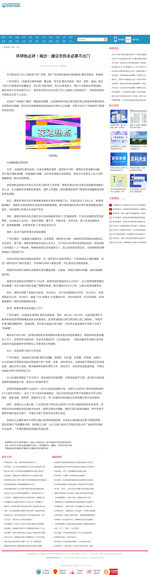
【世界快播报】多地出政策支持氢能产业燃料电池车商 (74, 524)
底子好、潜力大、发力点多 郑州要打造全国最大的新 (74, 489)
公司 (44, 37)
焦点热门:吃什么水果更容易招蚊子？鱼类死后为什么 (24, 493)
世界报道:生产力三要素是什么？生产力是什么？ (128, 67)
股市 (24, 37)
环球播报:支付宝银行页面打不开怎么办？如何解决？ (24, 502)
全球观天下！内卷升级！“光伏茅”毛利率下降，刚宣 (73, 546)
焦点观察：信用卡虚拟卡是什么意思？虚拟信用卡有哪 (24, 533)
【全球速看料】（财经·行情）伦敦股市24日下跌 (72, 498)
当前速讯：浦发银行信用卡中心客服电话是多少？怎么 (24, 528)
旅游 (71, 37)
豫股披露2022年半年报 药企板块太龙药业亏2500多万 (74, 467)
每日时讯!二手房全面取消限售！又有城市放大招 (72, 541)
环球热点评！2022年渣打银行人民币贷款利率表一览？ (24, 515)
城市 (44, 41)
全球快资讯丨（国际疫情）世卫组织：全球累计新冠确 (74, 511)
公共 (64, 37)
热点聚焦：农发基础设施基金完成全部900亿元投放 (73, 480)
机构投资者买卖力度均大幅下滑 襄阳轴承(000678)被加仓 (25, 480)
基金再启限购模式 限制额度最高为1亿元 (19, 484)
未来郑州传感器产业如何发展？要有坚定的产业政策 (74, 484)
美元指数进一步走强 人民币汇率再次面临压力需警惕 (24, 524)
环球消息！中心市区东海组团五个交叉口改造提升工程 (24, 467)
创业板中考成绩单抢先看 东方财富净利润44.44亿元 (73, 462)
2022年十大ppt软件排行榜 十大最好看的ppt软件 (128, 59)
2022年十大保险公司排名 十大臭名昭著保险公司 (129, 230)
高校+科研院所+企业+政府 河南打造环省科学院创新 (74, 493)
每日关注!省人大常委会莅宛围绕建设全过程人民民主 (24, 471)
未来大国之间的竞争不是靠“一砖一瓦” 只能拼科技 (22, 541)
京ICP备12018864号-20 (53, 558)
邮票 (64, 41)
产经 (10, 37)
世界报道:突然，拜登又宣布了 (65, 537)
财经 (3, 37)
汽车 (30, 41)
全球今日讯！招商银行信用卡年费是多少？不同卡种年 (24, 537)
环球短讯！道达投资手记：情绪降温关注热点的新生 (74, 520)
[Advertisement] (84, 17)
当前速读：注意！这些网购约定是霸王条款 (70, 471)
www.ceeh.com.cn (32, 554)
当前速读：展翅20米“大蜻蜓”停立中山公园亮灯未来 (23, 476)
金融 (17, 37)
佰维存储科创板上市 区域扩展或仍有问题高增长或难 (24, 489)
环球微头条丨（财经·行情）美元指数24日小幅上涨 (73, 506)
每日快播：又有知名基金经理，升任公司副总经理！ (74, 533)
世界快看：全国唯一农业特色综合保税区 (69, 476)
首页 (12, 47)
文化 (30, 37)
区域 (50, 37)
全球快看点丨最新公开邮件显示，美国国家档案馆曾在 (74, 515)
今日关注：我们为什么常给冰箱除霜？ (18, 520)
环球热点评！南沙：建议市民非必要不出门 (20, 462)
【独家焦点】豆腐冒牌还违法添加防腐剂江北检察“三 (74, 502)
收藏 (50, 41)
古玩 (71, 41)
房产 (37, 41)
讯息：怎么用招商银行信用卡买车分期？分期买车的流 (24, 511)
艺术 (37, 37)
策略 (10, 41)
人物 (57, 37)
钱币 (57, 41)
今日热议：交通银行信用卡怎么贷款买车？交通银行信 (24, 498)
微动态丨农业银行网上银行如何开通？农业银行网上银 (24, 506)
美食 (3, 41)
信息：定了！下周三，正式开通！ (67, 528)
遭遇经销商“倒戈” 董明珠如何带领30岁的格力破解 (23, 546)
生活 (24, 41)
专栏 (17, 41)
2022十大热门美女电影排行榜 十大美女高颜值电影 (129, 54)
